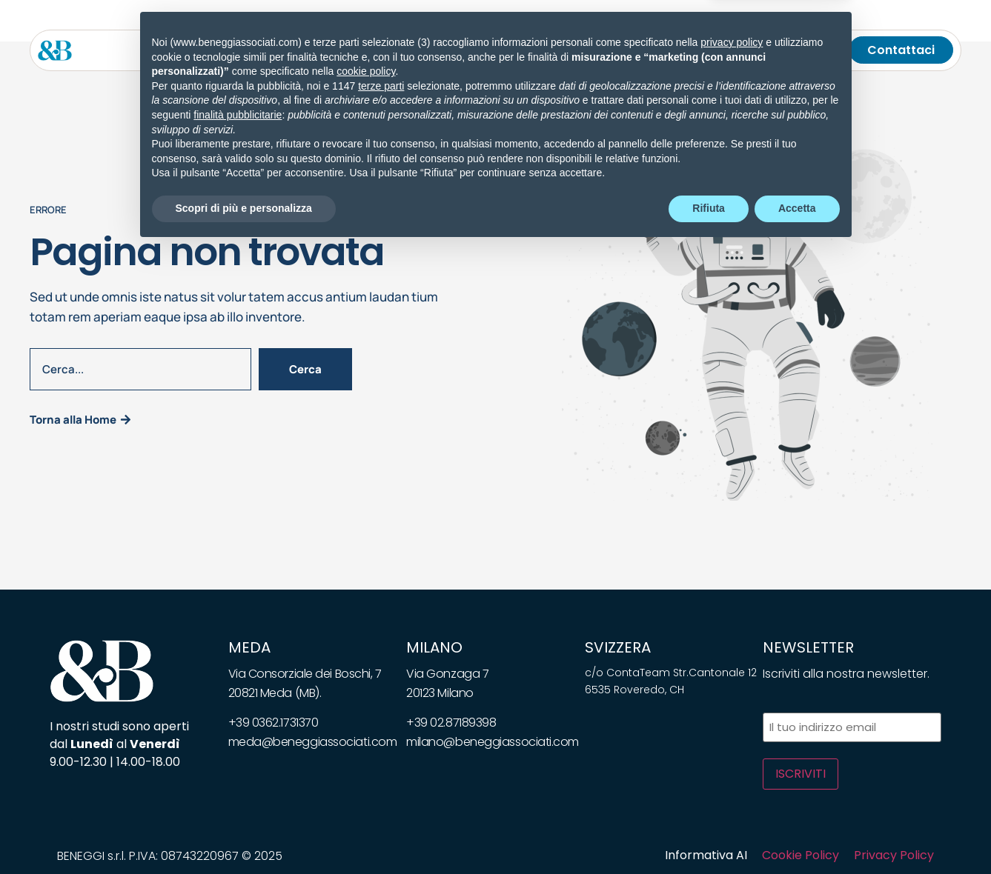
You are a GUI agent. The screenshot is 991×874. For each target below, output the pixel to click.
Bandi (582, 50)
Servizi (282, 50)
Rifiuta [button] (708, 833)
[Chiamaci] (769, 50)
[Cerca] (831, 50)
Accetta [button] (797, 833)
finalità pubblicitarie (237, 740)
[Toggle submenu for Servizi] (308, 50)
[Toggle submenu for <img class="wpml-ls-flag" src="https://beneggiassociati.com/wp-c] (757, 50)
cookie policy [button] (366, 697)
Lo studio (215, 50)
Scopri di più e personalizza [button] (244, 833)
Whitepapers (507, 50)
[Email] (789, 50)
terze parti (381, 711)
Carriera (643, 50)
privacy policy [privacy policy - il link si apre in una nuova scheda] (731, 667)
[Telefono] (810, 50)
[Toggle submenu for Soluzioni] (392, 50)
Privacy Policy (894, 855)
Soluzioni (359, 50)
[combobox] (140, 369)
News (433, 50)
